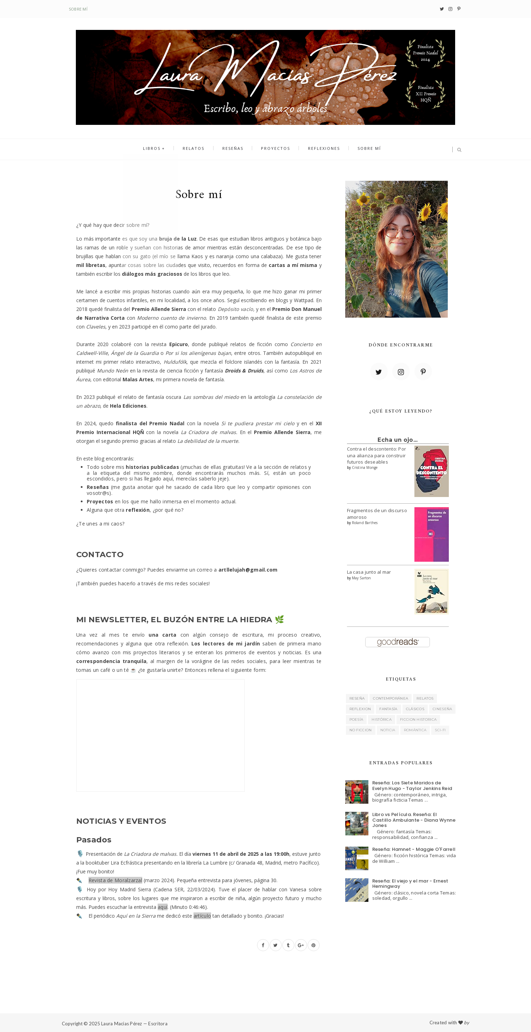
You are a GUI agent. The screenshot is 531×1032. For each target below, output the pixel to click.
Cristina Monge (365, 467)
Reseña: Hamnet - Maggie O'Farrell (414, 849)
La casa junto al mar (369, 572)
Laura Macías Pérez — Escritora (134, 1023)
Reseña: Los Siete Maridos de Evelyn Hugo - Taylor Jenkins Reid (412, 785)
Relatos (199, 149)
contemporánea (390, 698)
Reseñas (234, 149)
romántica (415, 730)
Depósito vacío (235, 309)
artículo (202, 915)
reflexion (360, 709)
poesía (356, 719)
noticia (387, 730)
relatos (425, 698)
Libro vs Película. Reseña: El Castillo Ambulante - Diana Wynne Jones (413, 820)
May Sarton (361, 577)
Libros (161, 149)
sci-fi (440, 730)
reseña (357, 698)
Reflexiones (318, 149)
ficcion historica (418, 719)
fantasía (388, 709)
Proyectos (273, 149)
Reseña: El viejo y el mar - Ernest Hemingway (410, 884)
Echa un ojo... (398, 440)
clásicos (415, 709)
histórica (382, 719)
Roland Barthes (365, 522)
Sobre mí (78, 9)
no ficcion (360, 730)
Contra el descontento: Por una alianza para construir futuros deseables (376, 455)
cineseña (442, 709)
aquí (163, 907)
